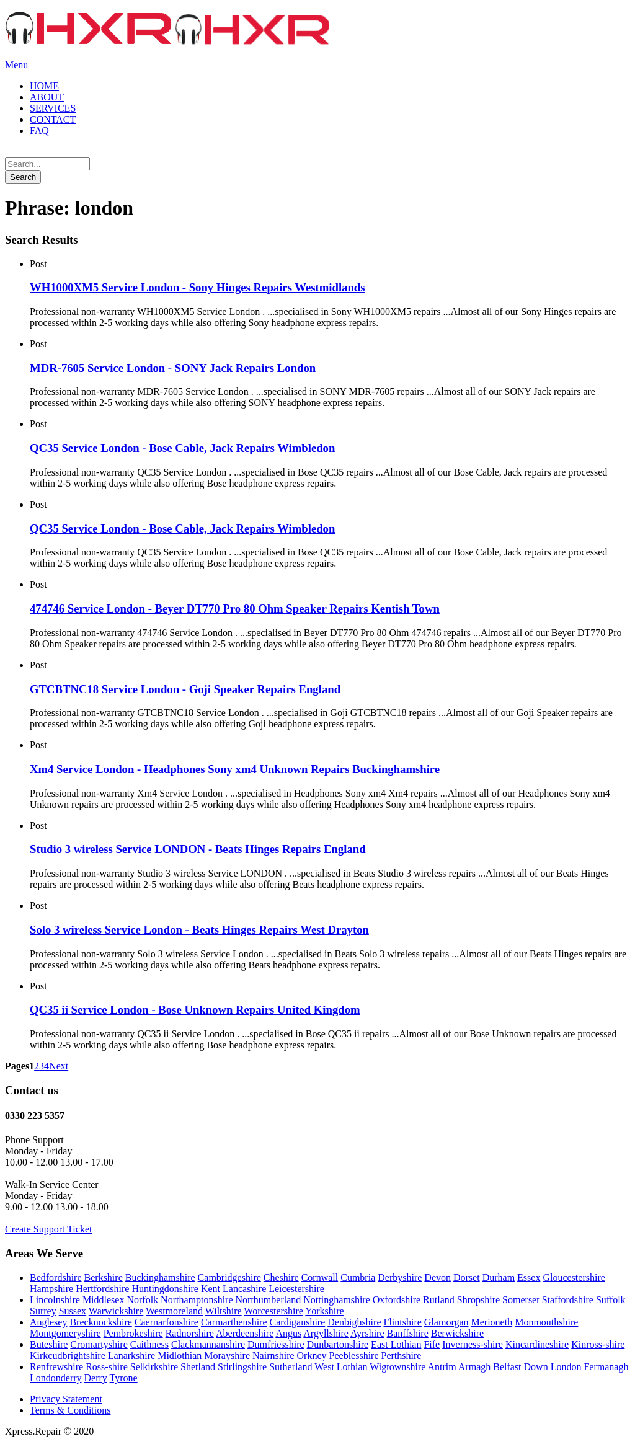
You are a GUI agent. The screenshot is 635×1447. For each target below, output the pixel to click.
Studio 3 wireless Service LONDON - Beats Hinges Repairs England (198, 849)
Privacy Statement (66, 1399)
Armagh (474, 1366)
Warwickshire (116, 1311)
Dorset (466, 1277)
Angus (288, 1333)
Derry (95, 1378)
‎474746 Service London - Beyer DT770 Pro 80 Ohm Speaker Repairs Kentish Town (235, 608)
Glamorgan (446, 1322)
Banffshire (408, 1333)
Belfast (507, 1366)
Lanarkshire (131, 1355)
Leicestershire (296, 1288)
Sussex (72, 1311)
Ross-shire (107, 1366)
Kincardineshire (537, 1344)
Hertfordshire (102, 1288)
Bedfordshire (56, 1277)
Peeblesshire (354, 1355)
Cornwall (320, 1277)
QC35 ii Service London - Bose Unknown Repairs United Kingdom (195, 1009)
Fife (432, 1344)
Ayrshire (367, 1333)
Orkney (312, 1355)
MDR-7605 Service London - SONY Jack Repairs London (173, 367)
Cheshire (281, 1277)
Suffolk (611, 1299)
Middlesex (103, 1299)
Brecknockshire (100, 1322)
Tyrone (124, 1378)
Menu (16, 65)
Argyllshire (326, 1333)
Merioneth (492, 1322)
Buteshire (49, 1344)
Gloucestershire (574, 1277)
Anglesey (48, 1322)
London (566, 1366)
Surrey (43, 1311)
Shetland (197, 1366)
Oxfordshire (396, 1299)
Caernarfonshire (166, 1322)
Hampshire (51, 1288)
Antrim (441, 1366)
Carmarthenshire (234, 1322)
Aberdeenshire (244, 1333)
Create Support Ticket (48, 1229)
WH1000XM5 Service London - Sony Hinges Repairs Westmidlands (197, 287)
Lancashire (244, 1288)
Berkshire (103, 1277)
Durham (498, 1277)
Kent (210, 1288)
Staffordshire (567, 1299)
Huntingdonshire (164, 1288)
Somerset (521, 1299)
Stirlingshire (242, 1366)
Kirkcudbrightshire (69, 1355)
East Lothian (396, 1344)
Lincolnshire (55, 1299)
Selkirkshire (155, 1366)
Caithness (149, 1344)
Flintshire (402, 1322)
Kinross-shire (597, 1344)
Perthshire (401, 1355)
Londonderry (56, 1378)
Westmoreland (174, 1311)
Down (536, 1366)
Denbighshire (354, 1322)
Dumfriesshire (275, 1344)
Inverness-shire (472, 1344)
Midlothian (180, 1355)
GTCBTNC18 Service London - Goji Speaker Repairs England (185, 689)
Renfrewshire (56, 1366)
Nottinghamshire (336, 1299)
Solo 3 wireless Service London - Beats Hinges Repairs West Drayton (199, 929)
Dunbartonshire (338, 1344)
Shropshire (478, 1299)
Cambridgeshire (229, 1277)
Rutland (439, 1299)
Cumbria (357, 1277)
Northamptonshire (197, 1299)
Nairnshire (273, 1355)
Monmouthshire (546, 1322)
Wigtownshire (397, 1366)
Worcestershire (273, 1311)
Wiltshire (223, 1311)
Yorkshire (324, 1311)
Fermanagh (606, 1366)
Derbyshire (400, 1277)
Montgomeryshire (65, 1333)
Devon (437, 1277)
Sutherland (290, 1366)
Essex (528, 1277)
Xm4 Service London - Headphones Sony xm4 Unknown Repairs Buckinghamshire (235, 769)
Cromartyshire (98, 1344)
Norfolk (142, 1299)
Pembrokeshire (133, 1333)
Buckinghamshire (160, 1277)
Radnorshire (190, 1333)
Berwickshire (457, 1333)
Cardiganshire (298, 1322)
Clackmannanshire (208, 1344)
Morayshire (227, 1355)
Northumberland (268, 1299)
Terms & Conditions (70, 1410)
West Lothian (340, 1366)
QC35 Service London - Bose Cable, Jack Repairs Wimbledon (182, 447)
